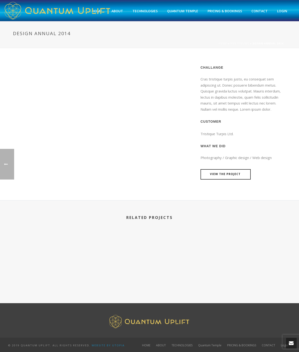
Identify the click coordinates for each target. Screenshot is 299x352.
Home (222, 43)
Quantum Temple (182, 11)
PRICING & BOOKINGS (225, 11)
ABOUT (117, 11)
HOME (146, 345)
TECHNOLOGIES (145, 11)
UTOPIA (118, 345)
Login (282, 11)
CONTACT (259, 11)
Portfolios (239, 43)
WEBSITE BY (101, 345)
